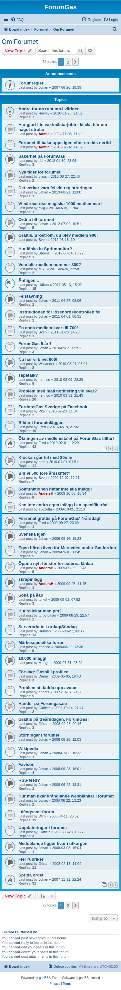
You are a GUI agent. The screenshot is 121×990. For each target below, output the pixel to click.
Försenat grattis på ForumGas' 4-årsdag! (59, 518)
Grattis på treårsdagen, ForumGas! (53, 719)
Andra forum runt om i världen (49, 108)
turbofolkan (47, 615)
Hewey (43, 113)
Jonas (43, 800)
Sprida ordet (31, 875)
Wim (41, 816)
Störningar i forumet (38, 735)
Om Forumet (20, 41)
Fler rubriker (31, 859)
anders (43, 692)
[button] (75, 62)
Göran (43, 724)
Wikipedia (28, 748)
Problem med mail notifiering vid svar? (57, 391)
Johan (43, 87)
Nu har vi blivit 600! (37, 359)
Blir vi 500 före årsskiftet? (44, 473)
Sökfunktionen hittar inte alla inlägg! (55, 489)
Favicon (26, 764)
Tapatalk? (28, 375)
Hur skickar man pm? (40, 611)
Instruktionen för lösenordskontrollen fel (59, 312)
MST (42, 269)
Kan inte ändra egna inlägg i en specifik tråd (62, 504)
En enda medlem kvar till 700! (48, 327)
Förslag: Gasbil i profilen (43, 671)
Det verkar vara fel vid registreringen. (56, 187)
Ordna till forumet (36, 219)
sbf (40, 161)
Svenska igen (31, 534)
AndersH (45, 493)
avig (41, 208)
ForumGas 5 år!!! (35, 343)
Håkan (43, 285)
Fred (42, 427)
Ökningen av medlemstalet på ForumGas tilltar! (66, 438)
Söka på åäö (30, 595)
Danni (43, 676)
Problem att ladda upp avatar (47, 687)
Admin (43, 134)
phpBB (44, 978)
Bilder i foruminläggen (41, 422)
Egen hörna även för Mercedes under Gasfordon (67, 547)
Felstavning (30, 296)
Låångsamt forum (36, 811)
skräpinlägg (30, 579)
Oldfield (44, 708)
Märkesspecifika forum (41, 642)
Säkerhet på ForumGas (41, 156)
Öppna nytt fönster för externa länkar (55, 563)
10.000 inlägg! (32, 658)
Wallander (46, 364)
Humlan (44, 631)
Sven (42, 240)
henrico (44, 379)
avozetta (45, 509)
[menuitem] (17, 20)
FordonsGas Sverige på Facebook (52, 406)
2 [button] (68, 62)
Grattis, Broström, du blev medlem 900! (58, 235)
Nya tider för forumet (39, 172)
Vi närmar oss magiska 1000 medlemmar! (60, 203)
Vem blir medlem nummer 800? (49, 264)
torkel (42, 599)
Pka (41, 411)
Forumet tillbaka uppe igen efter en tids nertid (64, 142)
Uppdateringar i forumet (42, 827)
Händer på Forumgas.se (42, 703)
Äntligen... (28, 280)
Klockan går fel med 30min (45, 457)
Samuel (44, 253)
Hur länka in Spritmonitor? (45, 248)
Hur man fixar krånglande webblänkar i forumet (66, 796)
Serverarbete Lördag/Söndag (47, 626)
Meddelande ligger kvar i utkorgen (52, 843)
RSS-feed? (29, 780)
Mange (43, 663)
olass (42, 176)
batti (41, 462)
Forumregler (31, 83)
